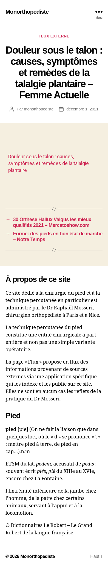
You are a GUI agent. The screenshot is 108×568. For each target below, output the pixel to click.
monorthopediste (38, 109)
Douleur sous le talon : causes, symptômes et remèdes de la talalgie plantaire (48, 163)
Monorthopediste (27, 11)
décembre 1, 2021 (82, 109)
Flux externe (54, 36)
